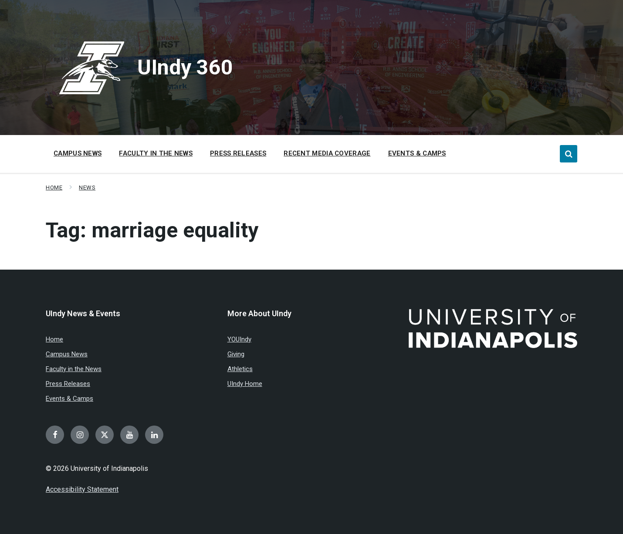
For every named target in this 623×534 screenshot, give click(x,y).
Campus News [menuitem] (78, 153)
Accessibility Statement (82, 489)
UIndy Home (244, 384)
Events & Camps (69, 398)
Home (54, 187)
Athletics (240, 369)
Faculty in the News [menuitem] (156, 153)
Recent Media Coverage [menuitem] (327, 153)
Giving (235, 354)
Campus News (67, 354)
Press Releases (68, 384)
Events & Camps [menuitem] (417, 153)
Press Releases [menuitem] (238, 153)
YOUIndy (239, 339)
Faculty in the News (74, 369)
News (87, 187)
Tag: (152, 230)
